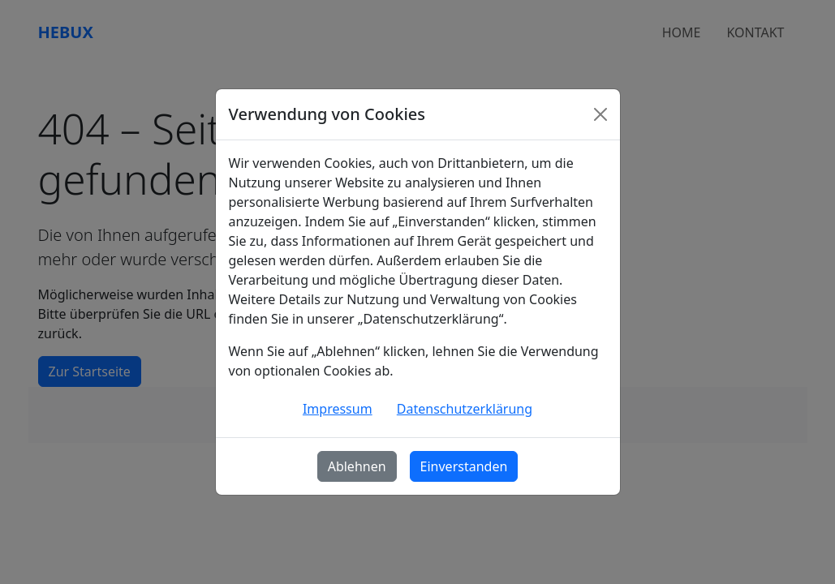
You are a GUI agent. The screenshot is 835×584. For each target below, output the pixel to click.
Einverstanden (464, 466)
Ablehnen (357, 466)
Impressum (337, 409)
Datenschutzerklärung (464, 409)
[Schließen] (600, 114)
